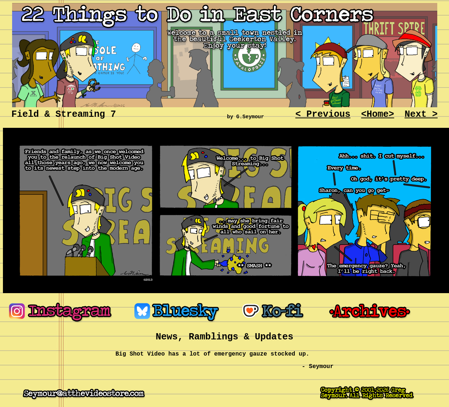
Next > (421, 114)
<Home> (377, 114)
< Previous (322, 114)
